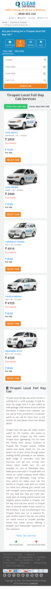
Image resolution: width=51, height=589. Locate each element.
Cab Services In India (12, 554)
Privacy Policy (9, 562)
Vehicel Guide (40, 562)
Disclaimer (25, 562)
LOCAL (20, 43)
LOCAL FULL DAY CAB (16, 106)
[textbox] (25, 59)
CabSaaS (34, 583)
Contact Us (8, 557)
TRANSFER (31, 43)
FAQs (8, 560)
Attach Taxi (43, 18)
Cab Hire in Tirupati (18, 22)
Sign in (12, 18)
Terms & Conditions (24, 560)
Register (22, 18)
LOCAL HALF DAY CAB (39, 106)
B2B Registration (25, 557)
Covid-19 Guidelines (15, 565)
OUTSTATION (10, 43)
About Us (31, 554)
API (38, 560)
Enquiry (32, 18)
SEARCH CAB (25, 86)
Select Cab (13, 159)
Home (4, 22)
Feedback (41, 557)
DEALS (41, 43)
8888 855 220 (27, 14)
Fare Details (10, 143)
